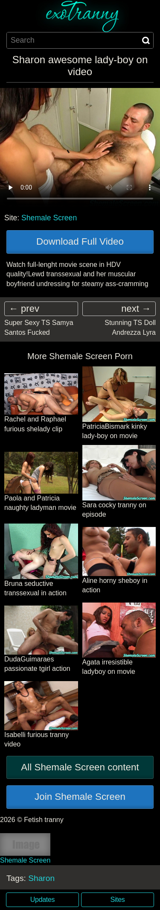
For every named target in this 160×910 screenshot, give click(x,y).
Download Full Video (80, 241)
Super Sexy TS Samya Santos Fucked (38, 327)
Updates (42, 899)
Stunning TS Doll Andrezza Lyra (130, 327)
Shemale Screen (49, 218)
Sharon (41, 878)
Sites (118, 899)
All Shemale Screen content (80, 767)
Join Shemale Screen (80, 796)
